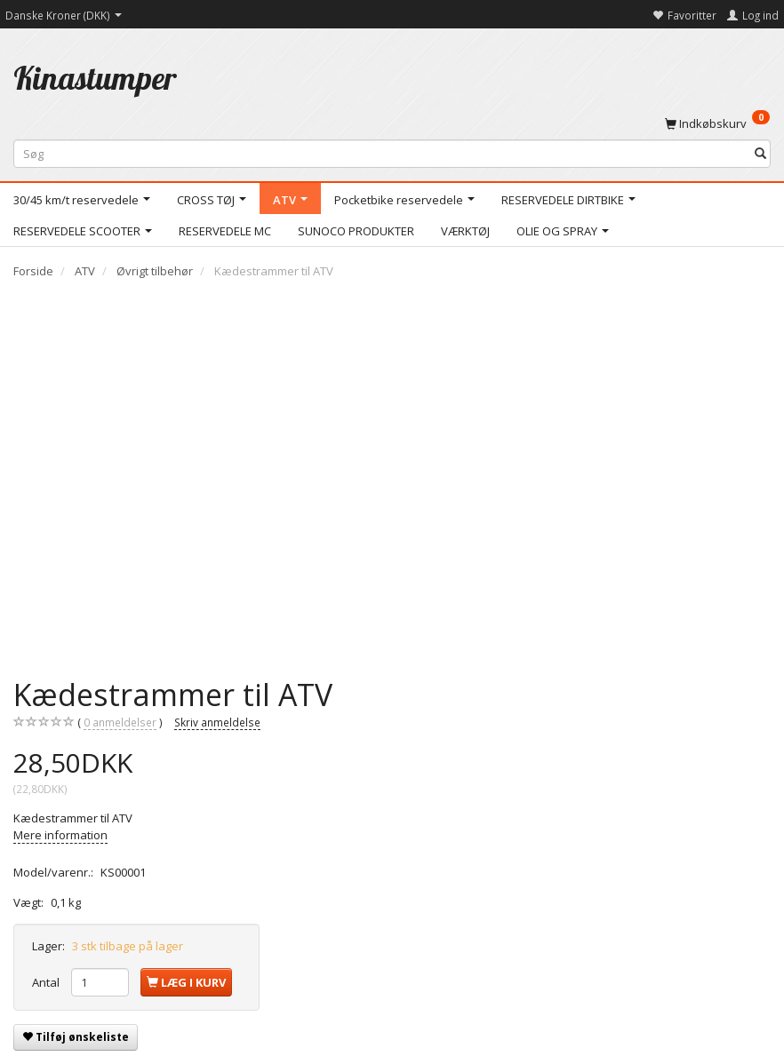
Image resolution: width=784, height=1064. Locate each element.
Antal (47, 982)
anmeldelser (120, 722)
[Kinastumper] (95, 78)
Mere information (60, 835)
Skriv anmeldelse (217, 722)
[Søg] (760, 154)
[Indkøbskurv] (717, 123)
